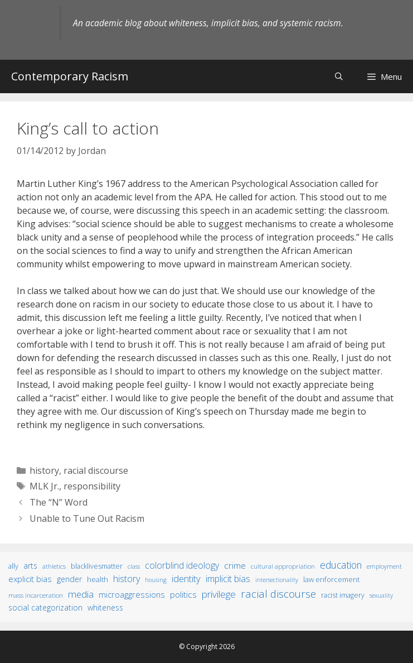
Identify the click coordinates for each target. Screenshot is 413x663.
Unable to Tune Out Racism (87, 518)
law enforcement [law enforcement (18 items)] (331, 579)
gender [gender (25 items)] (69, 579)
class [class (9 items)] (134, 566)
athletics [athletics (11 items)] (54, 566)
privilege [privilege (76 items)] (219, 594)
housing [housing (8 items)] (156, 580)
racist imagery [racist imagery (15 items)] (343, 595)
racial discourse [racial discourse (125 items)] (278, 593)
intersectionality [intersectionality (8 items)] (276, 580)
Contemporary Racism (69, 76)
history (44, 470)
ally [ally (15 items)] (13, 566)
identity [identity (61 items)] (186, 578)
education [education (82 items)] (341, 564)
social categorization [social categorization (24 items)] (45, 607)
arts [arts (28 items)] (30, 565)
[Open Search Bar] (339, 76)
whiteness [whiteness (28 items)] (105, 607)
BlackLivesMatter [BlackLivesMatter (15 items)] (97, 566)
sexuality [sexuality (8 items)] (381, 595)
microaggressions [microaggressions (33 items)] (132, 594)
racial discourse (96, 470)
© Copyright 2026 (207, 646)
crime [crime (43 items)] (235, 565)
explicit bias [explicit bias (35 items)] (30, 578)
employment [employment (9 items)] (384, 566)
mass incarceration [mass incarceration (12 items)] (35, 594)
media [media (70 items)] (81, 594)
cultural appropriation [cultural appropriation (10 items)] (283, 566)
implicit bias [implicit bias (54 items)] (228, 579)
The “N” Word (59, 502)
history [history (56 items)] (126, 579)
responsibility (92, 486)
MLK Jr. (44, 486)
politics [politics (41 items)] (183, 594)
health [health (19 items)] (97, 579)
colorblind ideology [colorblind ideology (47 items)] (182, 565)
